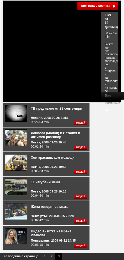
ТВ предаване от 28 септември (56, 108)
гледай (80, 122)
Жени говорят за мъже (49, 207)
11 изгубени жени (45, 182)
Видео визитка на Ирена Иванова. (51, 233)
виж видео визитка (95, 5)
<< (20, 256)
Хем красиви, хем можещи (53, 158)
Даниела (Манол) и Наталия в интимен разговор (55, 135)
